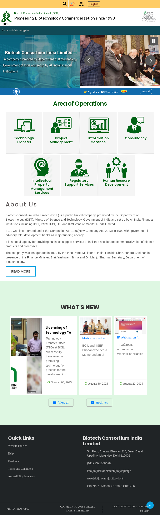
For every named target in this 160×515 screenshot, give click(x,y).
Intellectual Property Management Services (41, 186)
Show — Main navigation (16, 30)
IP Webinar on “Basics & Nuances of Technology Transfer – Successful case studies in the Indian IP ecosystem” (131, 337)
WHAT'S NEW (80, 307)
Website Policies (17, 445)
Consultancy (136, 138)
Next (148, 61)
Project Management (61, 140)
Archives (102, 402)
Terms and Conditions (20, 468)
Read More (20, 271)
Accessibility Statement (21, 476)
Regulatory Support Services (79, 182)
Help (11, 453)
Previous (89, 61)
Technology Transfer (24, 140)
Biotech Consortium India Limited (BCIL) (37, 13)
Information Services (98, 140)
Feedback (13, 461)
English (94, 4)
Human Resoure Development (116, 182)
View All (145, 91)
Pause (154, 41)
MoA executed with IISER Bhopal (96, 338)
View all (63, 402)
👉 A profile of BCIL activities (103, 92)
